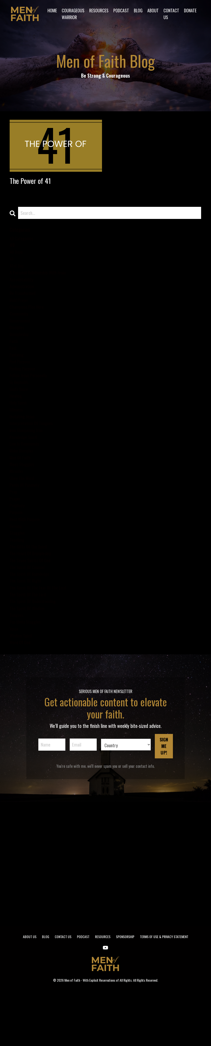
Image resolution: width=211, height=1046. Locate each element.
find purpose (21, 380)
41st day (17, 272)
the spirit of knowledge (32, 620)
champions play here (29, 318)
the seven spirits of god (32, 605)
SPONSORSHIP (125, 992)
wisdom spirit (22, 690)
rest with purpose (26, 558)
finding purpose (24, 388)
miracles (17, 504)
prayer (16, 535)
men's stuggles (23, 496)
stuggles (18, 574)
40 (12, 249)
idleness (17, 434)
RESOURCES (98, 10)
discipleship (20, 349)
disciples (17, 341)
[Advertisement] (105, 919)
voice (14, 682)
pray (14, 527)
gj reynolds (20, 403)
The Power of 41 (35, 182)
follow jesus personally (30, 396)
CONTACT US (171, 13)
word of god (21, 698)
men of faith (21, 489)
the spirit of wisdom (29, 659)
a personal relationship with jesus (41, 280)
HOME (52, 10)
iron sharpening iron (28, 458)
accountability (22, 287)
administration (23, 295)
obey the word (23, 512)
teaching (18, 581)
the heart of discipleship (33, 597)
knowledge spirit (25, 465)
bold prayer (20, 310)
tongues (17, 667)
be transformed (24, 303)
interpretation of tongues (33, 450)
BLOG (138, 10)
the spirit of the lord (30, 643)
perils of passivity (26, 519)
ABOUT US (29, 992)
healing (16, 419)
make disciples (23, 481)
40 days (17, 256)
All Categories (22, 241)
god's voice (20, 411)
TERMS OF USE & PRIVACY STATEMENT (164, 992)
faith (14, 357)
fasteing (17, 372)
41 (12, 264)
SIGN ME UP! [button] (164, 802)
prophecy (18, 543)
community (20, 326)
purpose (17, 550)
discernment (21, 334)
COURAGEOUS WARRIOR (72, 13)
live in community (26, 473)
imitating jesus (23, 442)
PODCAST (121, 10)
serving (16, 566)
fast (13, 365)
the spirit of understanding (35, 651)
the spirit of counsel (29, 612)
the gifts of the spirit (30, 589)
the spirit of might (27, 628)
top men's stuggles (27, 674)
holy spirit (19, 427)
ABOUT (153, 10)
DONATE (190, 10)
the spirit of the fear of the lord (41, 636)
